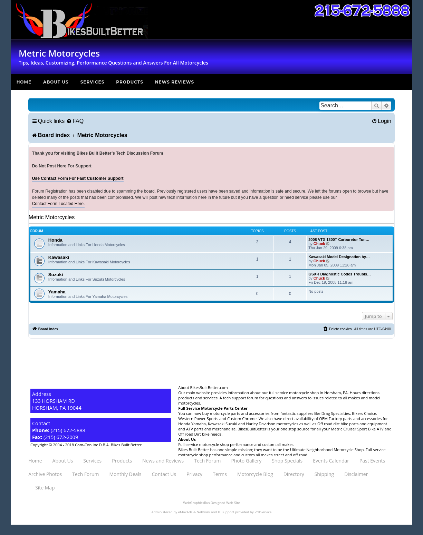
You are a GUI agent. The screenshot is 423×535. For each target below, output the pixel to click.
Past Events (372, 460)
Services (92, 82)
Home (24, 82)
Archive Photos (45, 474)
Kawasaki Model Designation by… (339, 257)
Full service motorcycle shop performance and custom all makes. (236, 444)
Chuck (319, 244)
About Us (56, 82)
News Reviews (174, 82)
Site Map (45, 487)
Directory (293, 474)
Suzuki (55, 274)
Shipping (324, 474)
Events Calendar (331, 460)
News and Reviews (163, 460)
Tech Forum (207, 460)
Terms (220, 474)
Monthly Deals (125, 474)
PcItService (262, 512)
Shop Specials (287, 460)
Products (129, 82)
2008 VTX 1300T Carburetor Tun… (338, 239)
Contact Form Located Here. (58, 203)
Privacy (194, 474)
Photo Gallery (246, 460)
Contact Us (164, 474)
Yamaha (57, 291)
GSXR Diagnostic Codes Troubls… (339, 274)
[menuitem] (75, 121)
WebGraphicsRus (196, 502)
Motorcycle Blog (255, 474)
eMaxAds (185, 512)
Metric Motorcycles (52, 217)
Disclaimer (356, 474)
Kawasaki (58, 257)
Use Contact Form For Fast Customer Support (78, 178)
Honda (55, 240)
